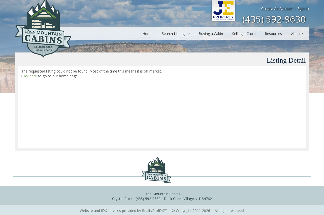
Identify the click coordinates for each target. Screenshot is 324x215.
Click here (29, 76)
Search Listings (176, 33)
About (297, 33)
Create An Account (277, 8)
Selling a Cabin (244, 33)
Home (148, 33)
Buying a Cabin (211, 33)
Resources (273, 33)
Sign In (303, 8)
